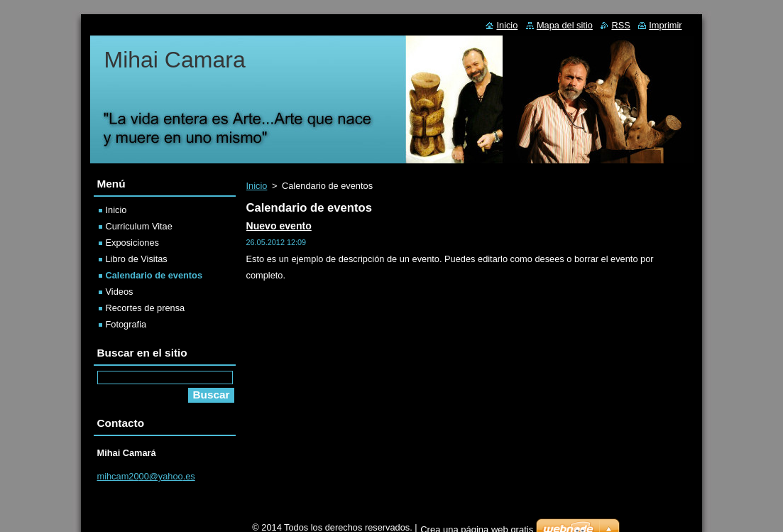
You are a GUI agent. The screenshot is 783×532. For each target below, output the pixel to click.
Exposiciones (132, 242)
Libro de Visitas (137, 259)
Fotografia (126, 324)
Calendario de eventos (154, 275)
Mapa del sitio (565, 25)
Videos (119, 291)
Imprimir (665, 25)
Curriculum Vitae (139, 226)
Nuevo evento (279, 226)
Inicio (257, 185)
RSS (620, 25)
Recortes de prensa (145, 308)
